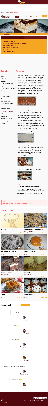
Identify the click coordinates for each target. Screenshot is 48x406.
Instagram (37, 400)
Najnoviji (12, 37)
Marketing (21, 400)
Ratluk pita (12, 288)
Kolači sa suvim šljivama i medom (35, 223)
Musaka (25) (5, 49)
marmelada (18, 203)
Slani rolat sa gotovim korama (9, 41)
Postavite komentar (25, 305)
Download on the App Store (37, 398)
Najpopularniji (35, 37)
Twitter (29, 400)
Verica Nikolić (27, 387)
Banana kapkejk (35, 288)
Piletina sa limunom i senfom (9, 51)
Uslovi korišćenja (16, 400)
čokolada (6, 203)
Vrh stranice (43, 393)
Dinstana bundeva (35, 244)
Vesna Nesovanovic (7, 17)
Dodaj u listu (44, 16)
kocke (12, 203)
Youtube (33, 400)
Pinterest (41, 400)
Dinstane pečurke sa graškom (9, 45)
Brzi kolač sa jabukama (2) (12, 244)
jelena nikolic (27, 333)
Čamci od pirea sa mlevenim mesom (10, 47)
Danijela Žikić (27, 360)
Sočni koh (35, 266)
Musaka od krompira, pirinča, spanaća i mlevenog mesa (14, 43)
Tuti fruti (12, 223)
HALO (8, 402)
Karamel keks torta (12, 266)
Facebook (25, 400)
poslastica (25, 203)
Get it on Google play (43, 398)
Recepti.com (24, 2)
